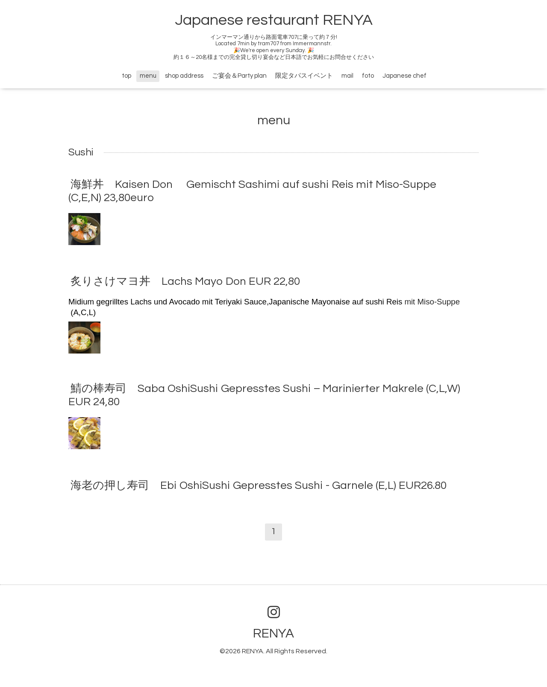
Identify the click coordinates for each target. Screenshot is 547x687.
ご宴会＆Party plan (239, 76)
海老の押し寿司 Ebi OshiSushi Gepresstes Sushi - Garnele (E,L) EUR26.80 (259, 485)
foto (368, 76)
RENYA (273, 633)
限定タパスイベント (304, 76)
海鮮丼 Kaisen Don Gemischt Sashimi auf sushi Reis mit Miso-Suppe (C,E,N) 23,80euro (252, 190)
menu (148, 76)
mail (347, 76)
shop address (184, 76)
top (126, 76)
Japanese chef (404, 76)
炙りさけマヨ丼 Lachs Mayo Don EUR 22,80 (185, 281)
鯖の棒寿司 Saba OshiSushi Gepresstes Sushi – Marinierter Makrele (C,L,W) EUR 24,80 (264, 395)
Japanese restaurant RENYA (274, 20)
